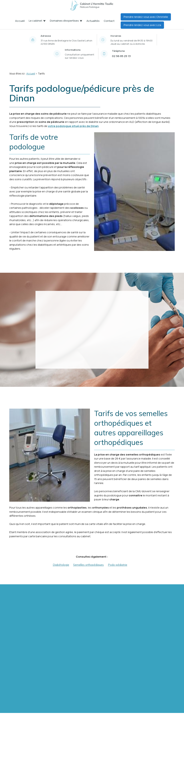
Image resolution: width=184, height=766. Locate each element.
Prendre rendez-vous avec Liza (142, 25)
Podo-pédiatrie (117, 565)
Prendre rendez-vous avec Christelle (146, 17)
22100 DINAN (67, 42)
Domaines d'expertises (64, 21)
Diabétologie (61, 565)
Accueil (20, 21)
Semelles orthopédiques (88, 565)
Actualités (93, 21)
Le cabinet (35, 21)
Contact (109, 21)
